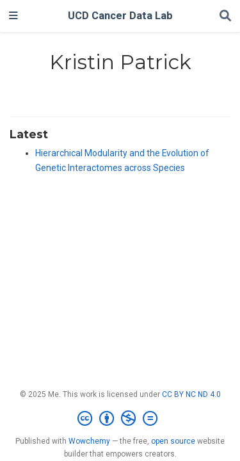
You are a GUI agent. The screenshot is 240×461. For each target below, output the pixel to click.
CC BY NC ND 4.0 (191, 394)
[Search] (225, 16)
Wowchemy (89, 441)
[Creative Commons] (120, 418)
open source (173, 441)
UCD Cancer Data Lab (120, 16)
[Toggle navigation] (13, 16)
